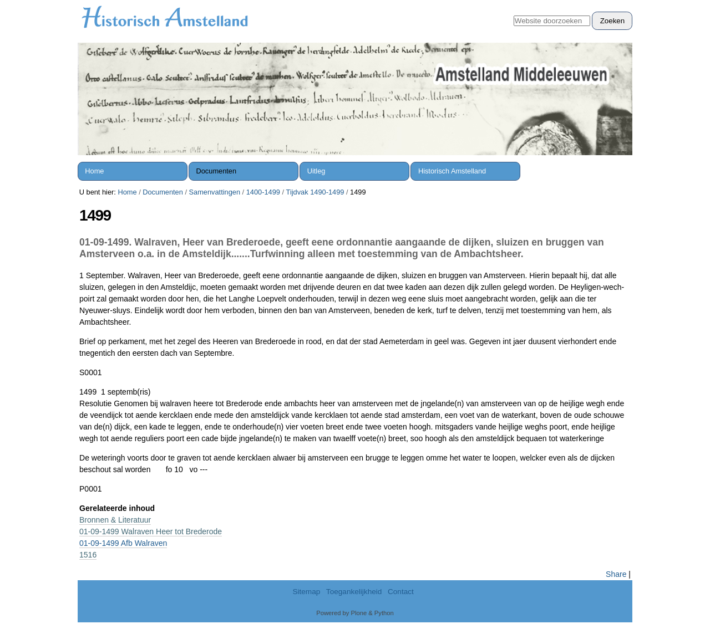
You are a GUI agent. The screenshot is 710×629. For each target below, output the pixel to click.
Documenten (216, 171)
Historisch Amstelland (452, 171)
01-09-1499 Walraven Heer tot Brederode (150, 531)
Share (616, 574)
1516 (88, 554)
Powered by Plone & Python (354, 613)
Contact (401, 591)
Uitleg (316, 171)
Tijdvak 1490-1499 (315, 192)
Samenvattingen (214, 192)
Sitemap (306, 591)
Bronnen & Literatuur (115, 519)
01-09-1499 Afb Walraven (123, 543)
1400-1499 (263, 192)
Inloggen (612, 6)
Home (94, 171)
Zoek (513, 11)
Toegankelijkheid (354, 591)
